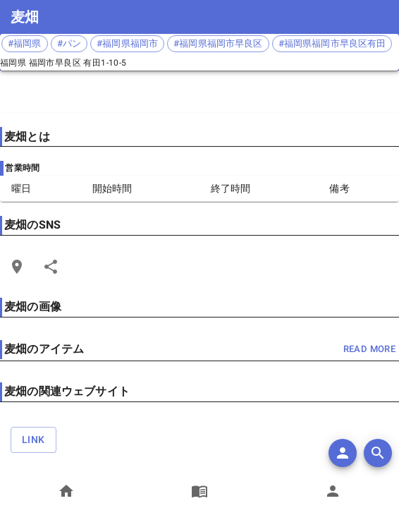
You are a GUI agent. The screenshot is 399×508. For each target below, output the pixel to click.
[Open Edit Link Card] (17, 267)
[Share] (51, 267)
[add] (343, 453)
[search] (378, 453)
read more (369, 350)
